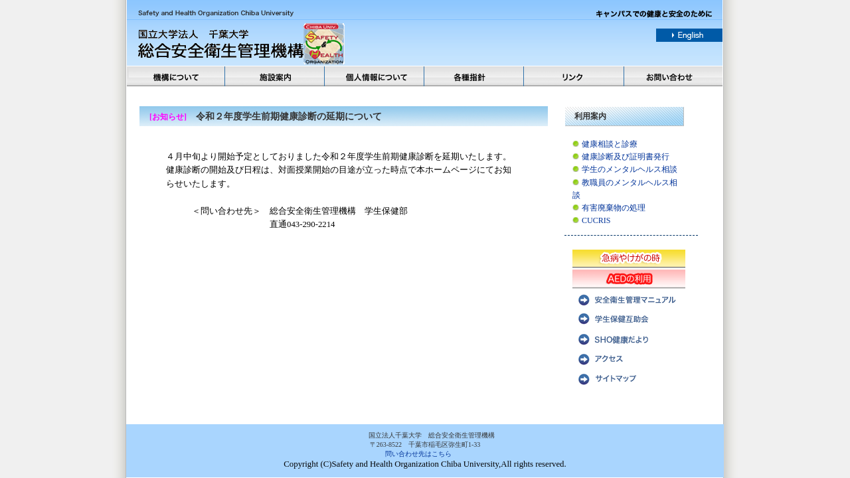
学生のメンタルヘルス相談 (629, 169)
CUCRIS (596, 220)
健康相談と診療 (610, 144)
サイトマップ (628, 378)
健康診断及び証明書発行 (625, 156)
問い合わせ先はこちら (418, 453)
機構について (176, 76)
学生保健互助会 (628, 318)
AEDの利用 (628, 278)
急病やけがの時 (628, 258)
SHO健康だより (628, 338)
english (689, 35)
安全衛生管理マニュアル (628, 298)
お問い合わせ (674, 76)
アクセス (628, 358)
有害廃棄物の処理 (613, 207)
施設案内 (275, 76)
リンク (574, 76)
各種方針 (475, 76)
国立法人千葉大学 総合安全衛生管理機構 (283, 44)
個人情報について (375, 76)
